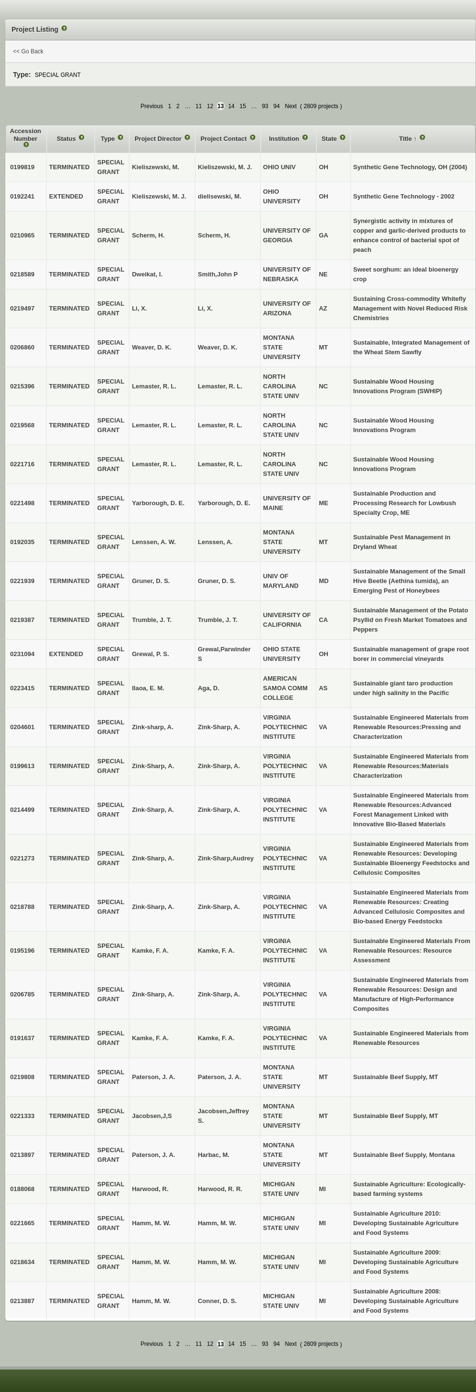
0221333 (22, 1115)
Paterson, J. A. (219, 1077)
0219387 (22, 619)
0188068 (22, 1189)
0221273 (22, 858)
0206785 (22, 994)
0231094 (22, 654)
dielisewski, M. (219, 196)
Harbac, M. (213, 1154)
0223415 (22, 688)
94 (277, 106)
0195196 (22, 950)
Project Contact (224, 138)
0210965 (22, 235)
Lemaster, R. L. (220, 386)
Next (291, 106)
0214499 (22, 809)
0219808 (22, 1077)
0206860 (22, 347)
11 (198, 106)
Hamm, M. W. (217, 1223)
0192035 (22, 542)
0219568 (22, 425)
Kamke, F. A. (216, 950)
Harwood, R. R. (220, 1189)
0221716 (22, 464)
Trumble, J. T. (217, 619)
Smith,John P (218, 274)
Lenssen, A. (215, 542)
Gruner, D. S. (217, 580)
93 (265, 106)
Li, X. (205, 308)
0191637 (22, 1038)
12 (210, 106)
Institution (285, 138)
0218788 (22, 906)
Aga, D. (208, 688)
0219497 (22, 308)
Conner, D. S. (217, 1301)
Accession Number (25, 134)
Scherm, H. (214, 235)
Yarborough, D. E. (224, 503)
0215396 (22, 386)
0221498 (22, 503)
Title (406, 138)
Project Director (159, 138)
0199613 (22, 766)
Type (108, 138)
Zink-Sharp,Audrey (225, 858)
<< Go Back (28, 51)
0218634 (22, 1262)
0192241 (22, 196)
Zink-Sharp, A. (219, 727)
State (330, 138)
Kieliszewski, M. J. (225, 167)
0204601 (22, 727)
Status (67, 138)
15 (242, 106)
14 (231, 106)
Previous (151, 106)
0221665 (22, 1223)
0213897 (22, 1154)
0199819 (22, 167)
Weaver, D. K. (217, 347)
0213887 (22, 1301)
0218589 (22, 274)
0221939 (22, 580)
